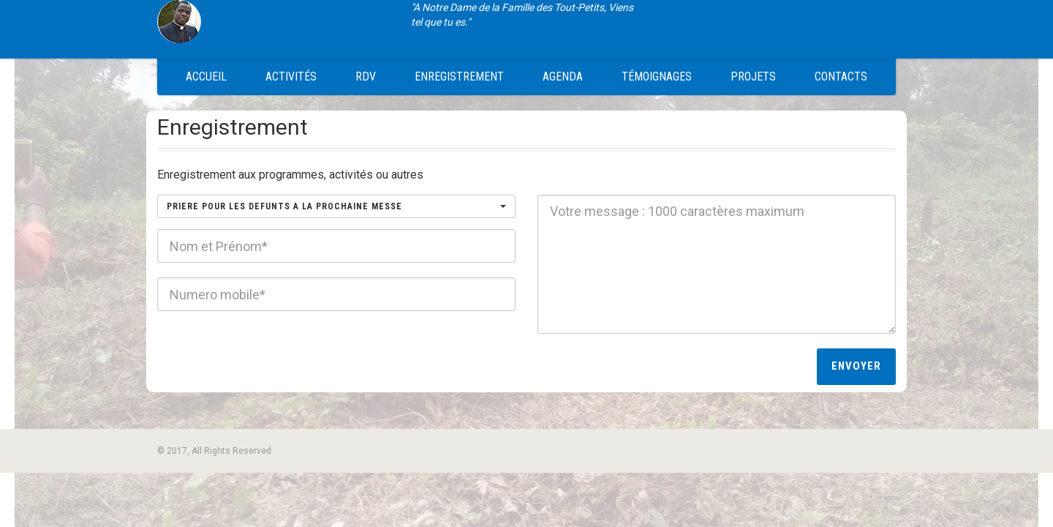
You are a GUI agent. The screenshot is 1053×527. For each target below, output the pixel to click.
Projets (753, 76)
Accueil (206, 76)
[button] (336, 206)
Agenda (563, 76)
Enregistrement (459, 76)
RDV (365, 76)
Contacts (841, 76)
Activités (291, 76)
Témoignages (657, 76)
